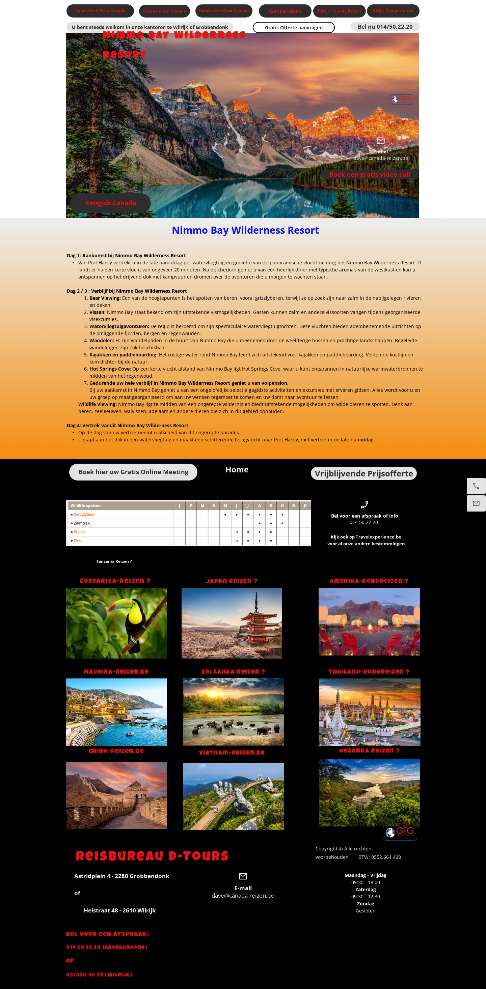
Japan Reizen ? (232, 582)
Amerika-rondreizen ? (369, 582)
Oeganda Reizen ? (369, 751)
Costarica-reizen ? (116, 582)
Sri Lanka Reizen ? (233, 672)
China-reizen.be (116, 752)
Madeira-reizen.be (116, 672)
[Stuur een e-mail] (476, 503)
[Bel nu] (476, 486)
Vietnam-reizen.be (232, 753)
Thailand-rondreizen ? (369, 672)
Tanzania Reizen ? (113, 561)
